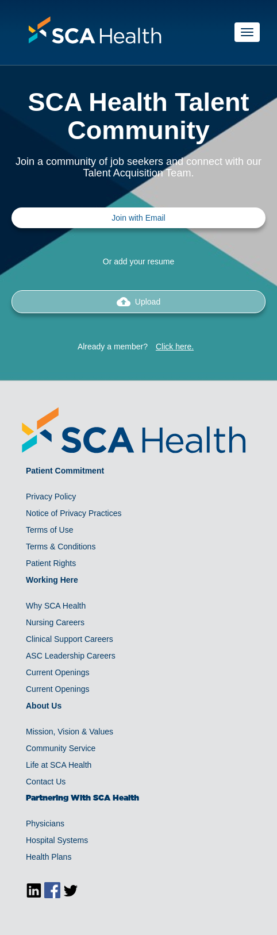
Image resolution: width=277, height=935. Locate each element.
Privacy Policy (51, 496)
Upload (138, 302)
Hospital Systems (57, 840)
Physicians (45, 823)
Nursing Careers (55, 622)
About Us (43, 705)
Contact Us (46, 781)
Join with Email (138, 217)
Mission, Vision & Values (69, 731)
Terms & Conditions (60, 546)
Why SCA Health (56, 605)
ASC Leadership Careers (71, 655)
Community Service (60, 748)
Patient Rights (51, 563)
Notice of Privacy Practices (74, 513)
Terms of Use (49, 529)
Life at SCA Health (58, 764)
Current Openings (58, 672)
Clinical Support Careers (69, 639)
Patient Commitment (65, 470)
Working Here (52, 579)
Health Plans (48, 856)
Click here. (175, 346)
